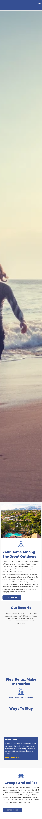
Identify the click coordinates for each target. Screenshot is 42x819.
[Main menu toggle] (39, 3)
